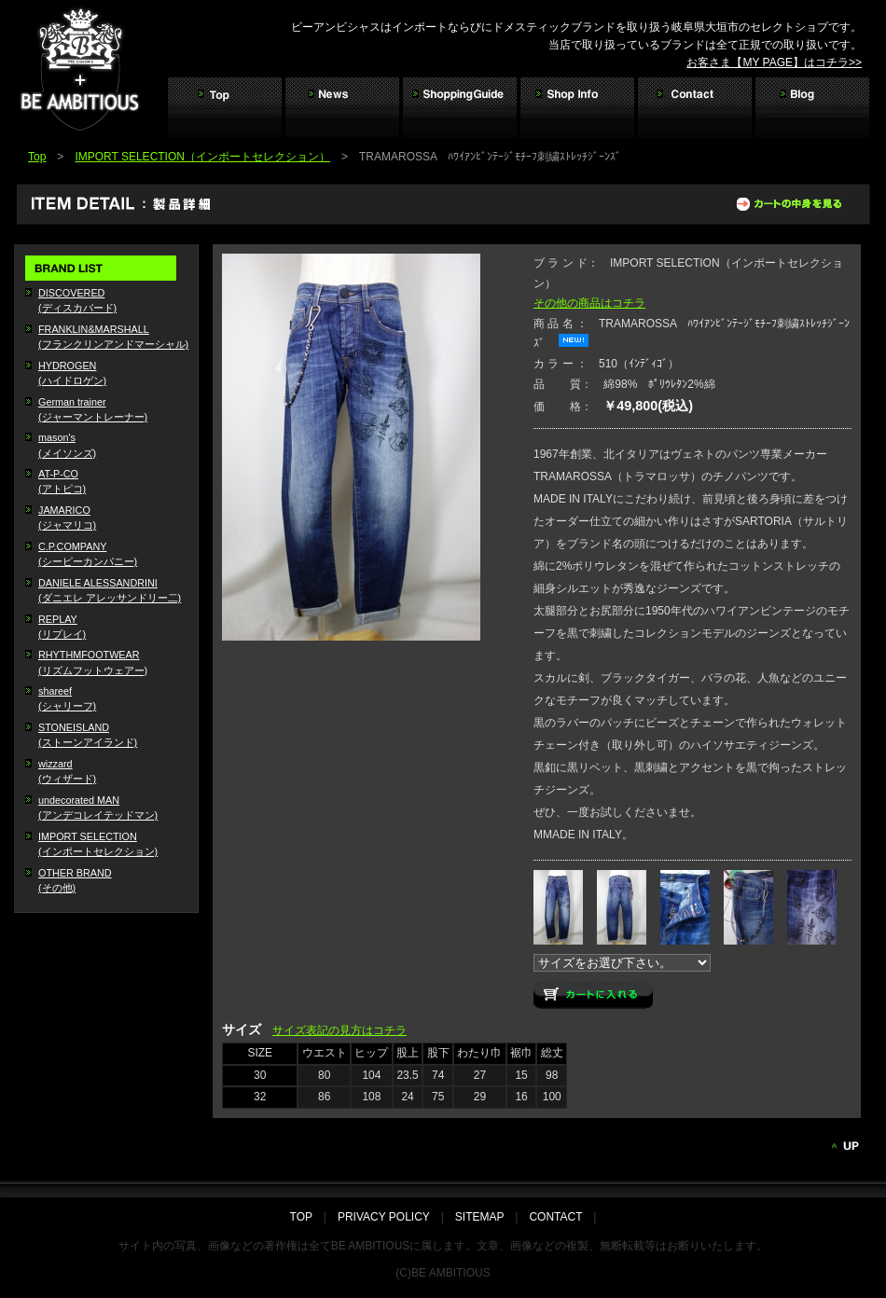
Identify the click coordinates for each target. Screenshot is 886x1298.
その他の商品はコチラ (589, 303)
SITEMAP (479, 1216)
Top (37, 156)
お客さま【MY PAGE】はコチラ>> (774, 62)
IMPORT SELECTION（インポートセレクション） (202, 156)
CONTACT (555, 1216)
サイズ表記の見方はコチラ (339, 1030)
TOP (307, 1216)
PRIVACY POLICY (383, 1216)
